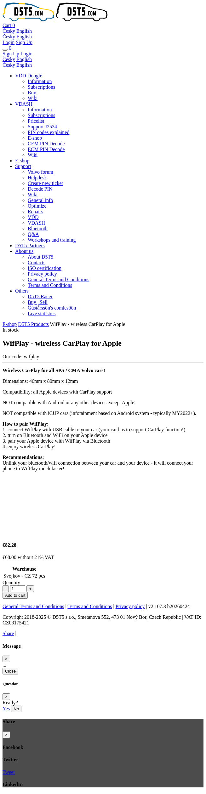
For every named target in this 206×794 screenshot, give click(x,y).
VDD (33, 217)
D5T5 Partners (30, 245)
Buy (32, 92)
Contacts (36, 262)
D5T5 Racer (40, 296)
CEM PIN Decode (46, 143)
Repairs (35, 211)
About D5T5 (40, 257)
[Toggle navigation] (5, 50)
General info (40, 200)
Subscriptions (41, 87)
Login (8, 42)
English (24, 31)
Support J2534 (42, 126)
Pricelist (36, 121)
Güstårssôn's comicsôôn (52, 307)
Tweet (9, 772)
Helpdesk (37, 177)
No (16, 709)
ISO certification (44, 268)
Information (40, 81)
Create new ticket (45, 183)
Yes (6, 708)
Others (22, 291)
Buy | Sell (38, 302)
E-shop (35, 138)
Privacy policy (42, 274)
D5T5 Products (33, 324)
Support (23, 166)
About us (24, 251)
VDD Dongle (28, 75)
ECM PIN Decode (46, 149)
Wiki (32, 98)
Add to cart (15, 595)
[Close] (6, 659)
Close (10, 671)
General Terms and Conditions (58, 279)
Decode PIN (40, 189)
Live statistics (41, 313)
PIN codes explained (48, 132)
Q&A (33, 234)
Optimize (37, 206)
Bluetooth (38, 228)
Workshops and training (52, 240)
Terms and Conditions (50, 285)
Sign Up (24, 42)
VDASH (23, 104)
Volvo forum (40, 172)
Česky (9, 31)
